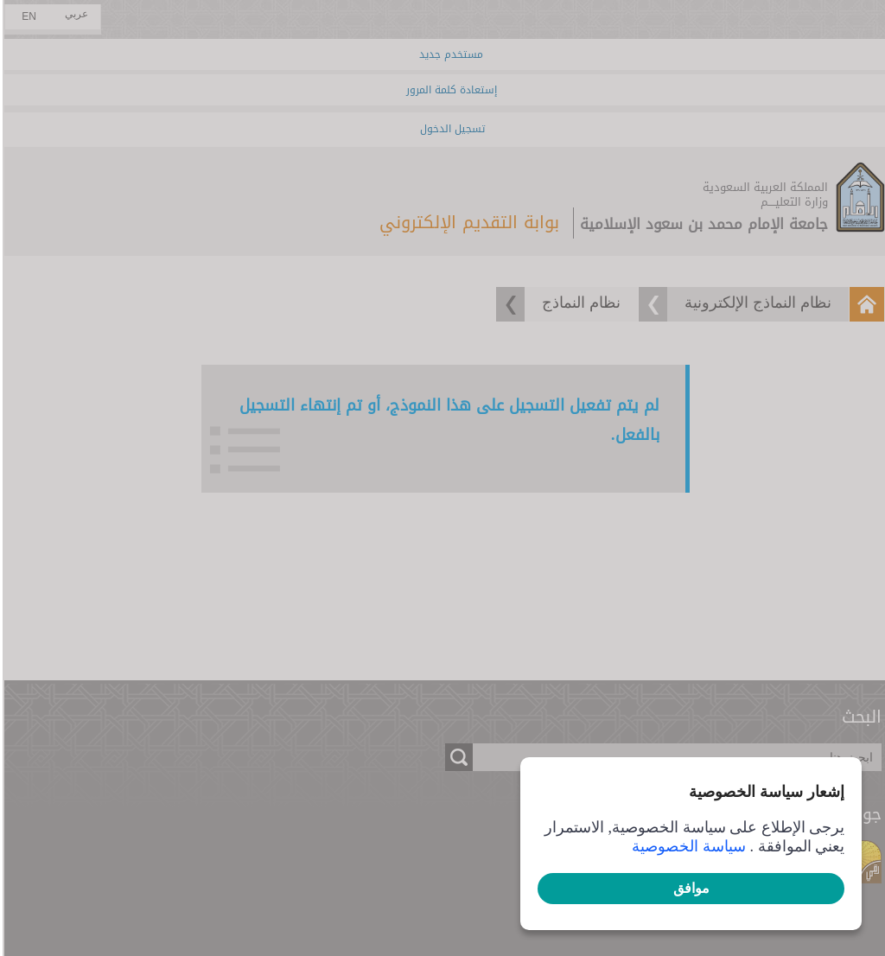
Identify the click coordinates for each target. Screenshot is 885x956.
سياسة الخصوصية (686, 846)
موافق (689, 888)
